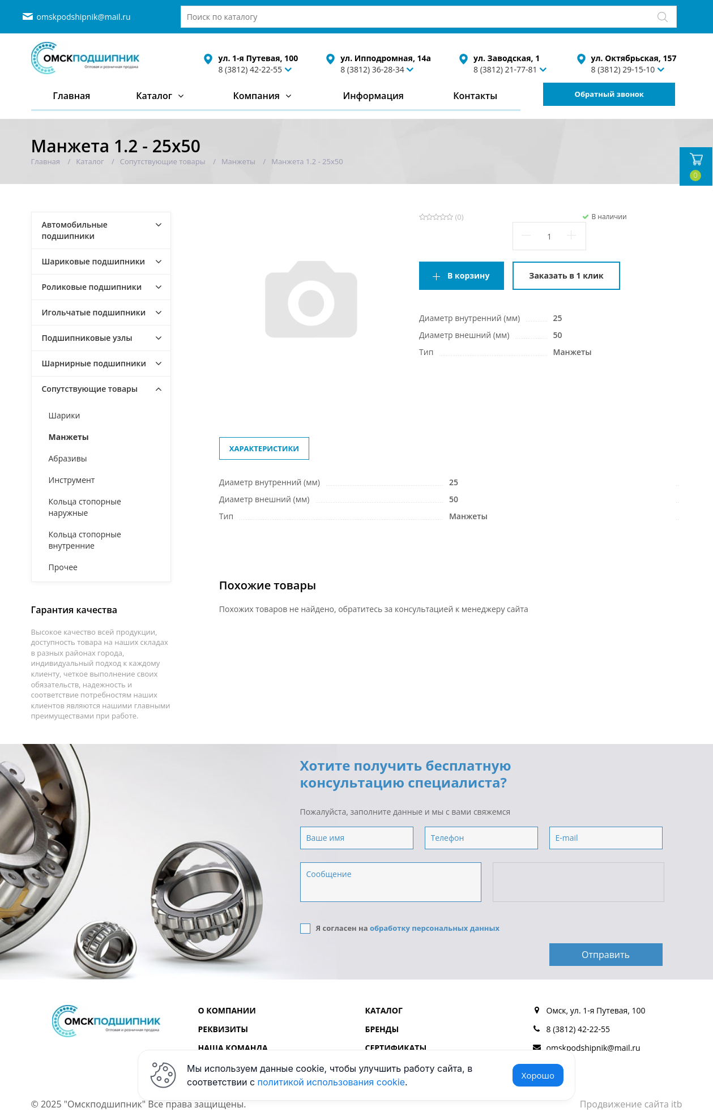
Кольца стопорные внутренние (85, 540)
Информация (373, 95)
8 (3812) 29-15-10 (623, 69)
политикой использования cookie (331, 1082)
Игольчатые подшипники (94, 312)
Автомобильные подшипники (75, 230)
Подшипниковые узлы (87, 337)
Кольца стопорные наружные (85, 507)
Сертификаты (396, 1021)
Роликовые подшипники (92, 286)
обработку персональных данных (434, 928)
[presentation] (579, 883)
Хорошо (538, 1075)
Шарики (64, 415)
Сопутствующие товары (90, 388)
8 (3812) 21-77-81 (505, 69)
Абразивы (68, 458)
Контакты (475, 95)
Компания (256, 95)
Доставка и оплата (242, 1039)
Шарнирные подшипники (94, 363)
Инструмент (72, 479)
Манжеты (69, 436)
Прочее (63, 567)
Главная (71, 95)
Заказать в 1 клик (566, 275)
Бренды (382, 1002)
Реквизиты (223, 1002)
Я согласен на (400, 928)
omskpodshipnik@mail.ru (84, 16)
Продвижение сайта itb (631, 1077)
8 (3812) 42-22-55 (250, 69)
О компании (227, 983)
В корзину (468, 275)
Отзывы (383, 1039)
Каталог (154, 95)
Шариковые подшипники (94, 261)
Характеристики (264, 448)
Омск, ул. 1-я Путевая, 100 (596, 983)
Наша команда (233, 1021)
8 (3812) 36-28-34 (372, 69)
